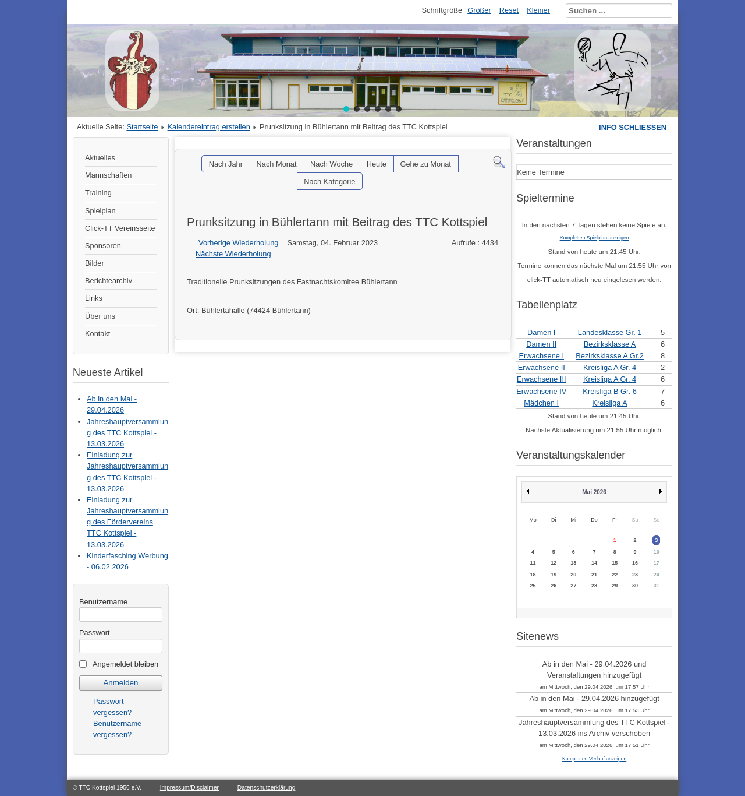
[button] (346, 109)
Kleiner (538, 10)
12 (553, 563)
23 (635, 574)
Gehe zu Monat (425, 164)
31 (656, 586)
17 (656, 563)
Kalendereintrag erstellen (209, 126)
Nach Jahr (226, 164)
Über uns (100, 316)
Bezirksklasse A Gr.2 (610, 355)
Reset (509, 10)
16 (635, 563)
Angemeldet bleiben (125, 664)
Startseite (142, 126)
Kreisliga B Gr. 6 (609, 391)
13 (573, 563)
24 (656, 574)
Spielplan (100, 210)
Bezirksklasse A (610, 344)
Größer (479, 10)
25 (532, 586)
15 (615, 563)
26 (553, 586)
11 (532, 563)
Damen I (541, 332)
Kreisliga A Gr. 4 (609, 367)
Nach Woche (331, 164)
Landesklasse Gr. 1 (610, 332)
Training (98, 192)
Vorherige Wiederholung (238, 242)
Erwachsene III (541, 379)
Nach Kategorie (329, 181)
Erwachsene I (541, 355)
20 (573, 574)
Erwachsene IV (541, 391)
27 (573, 586)
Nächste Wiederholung (233, 253)
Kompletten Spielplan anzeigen (594, 238)
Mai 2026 (594, 492)
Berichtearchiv (108, 280)
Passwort (94, 632)
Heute (376, 164)
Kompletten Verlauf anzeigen (594, 759)
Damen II (541, 344)
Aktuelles (100, 157)
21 (594, 574)
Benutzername (103, 601)
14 (594, 563)
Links (93, 298)
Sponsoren (103, 245)
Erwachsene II (541, 367)
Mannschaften (108, 175)
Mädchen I (541, 403)
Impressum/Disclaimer (189, 787)
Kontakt (97, 333)
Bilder (94, 263)
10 (656, 552)
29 (615, 586)
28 (594, 586)
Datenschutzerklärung (266, 787)
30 (635, 586)
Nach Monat (277, 164)
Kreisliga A (609, 403)
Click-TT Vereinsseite (120, 228)
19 (553, 574)
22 (615, 574)
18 (532, 574)
